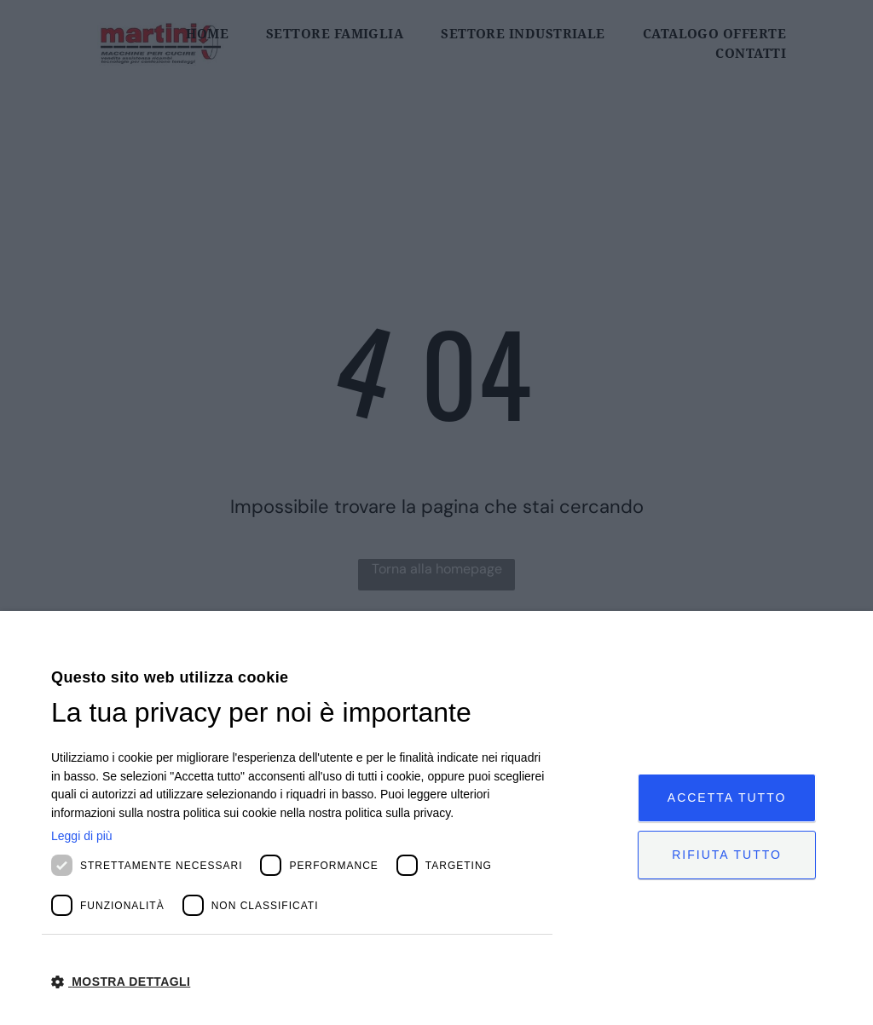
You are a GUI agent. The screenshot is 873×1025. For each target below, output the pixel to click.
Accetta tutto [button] (727, 797)
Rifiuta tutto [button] (727, 854)
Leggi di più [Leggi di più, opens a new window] (82, 836)
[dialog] (436, 818)
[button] (301, 980)
